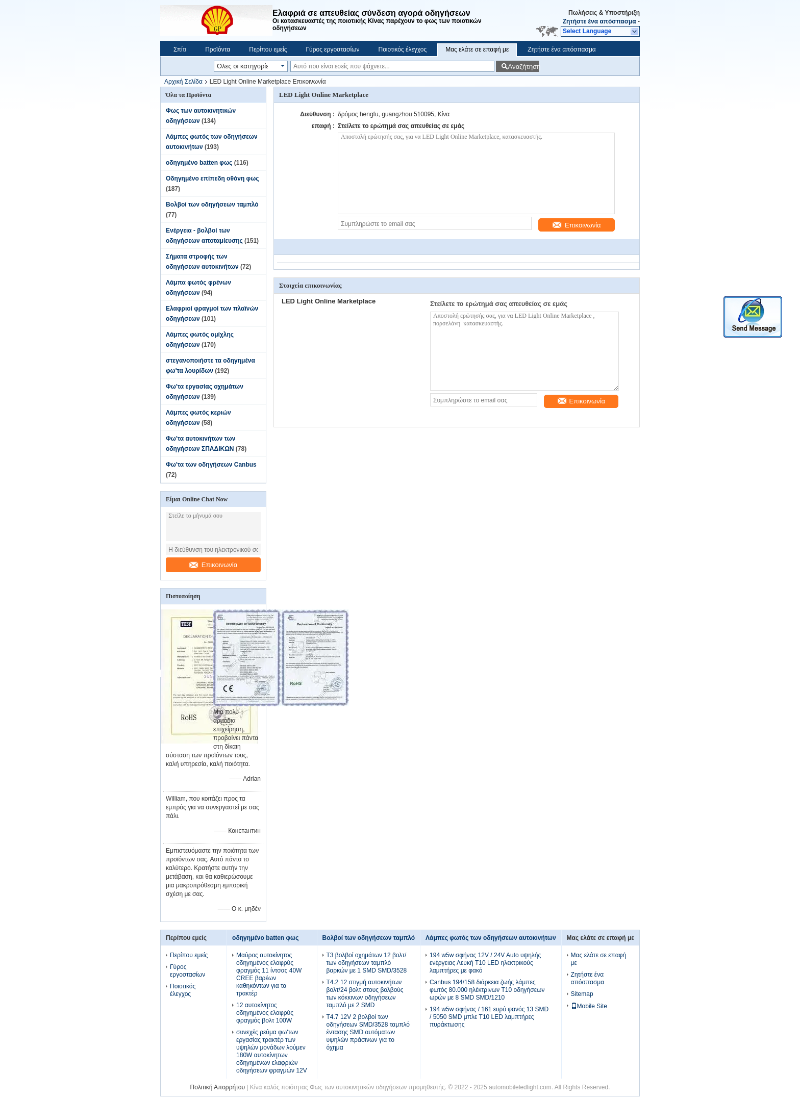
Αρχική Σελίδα (183, 81)
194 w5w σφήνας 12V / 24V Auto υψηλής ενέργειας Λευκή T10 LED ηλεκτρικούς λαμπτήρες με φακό (485, 963)
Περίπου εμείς (268, 49)
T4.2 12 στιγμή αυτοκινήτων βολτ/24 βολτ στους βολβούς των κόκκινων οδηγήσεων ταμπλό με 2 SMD (365, 994)
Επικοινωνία (213, 565)
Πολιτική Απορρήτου (217, 1087)
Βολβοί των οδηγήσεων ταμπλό (212, 204)
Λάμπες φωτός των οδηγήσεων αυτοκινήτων (491, 937)
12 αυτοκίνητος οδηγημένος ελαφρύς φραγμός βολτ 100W (264, 1013)
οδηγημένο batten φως (199, 162)
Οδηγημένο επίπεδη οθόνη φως (212, 178)
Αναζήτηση (523, 66)
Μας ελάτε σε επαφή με (477, 49)
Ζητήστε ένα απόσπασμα (599, 21)
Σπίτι (179, 49)
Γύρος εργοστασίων (332, 49)
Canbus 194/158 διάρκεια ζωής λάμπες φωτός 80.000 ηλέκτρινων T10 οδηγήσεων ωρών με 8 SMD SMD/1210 (487, 990)
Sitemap (582, 994)
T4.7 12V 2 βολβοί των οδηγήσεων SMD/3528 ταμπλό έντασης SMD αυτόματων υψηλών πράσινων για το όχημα (368, 1032)
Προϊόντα (217, 49)
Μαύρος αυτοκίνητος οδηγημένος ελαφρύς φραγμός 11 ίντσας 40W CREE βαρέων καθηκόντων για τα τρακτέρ (269, 974)
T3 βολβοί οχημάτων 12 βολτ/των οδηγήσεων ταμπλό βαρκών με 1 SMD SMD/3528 (367, 963)
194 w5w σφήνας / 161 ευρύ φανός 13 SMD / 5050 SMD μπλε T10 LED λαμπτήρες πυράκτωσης (489, 1017)
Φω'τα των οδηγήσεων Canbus (211, 464)
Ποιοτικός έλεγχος (402, 49)
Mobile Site (589, 1006)
